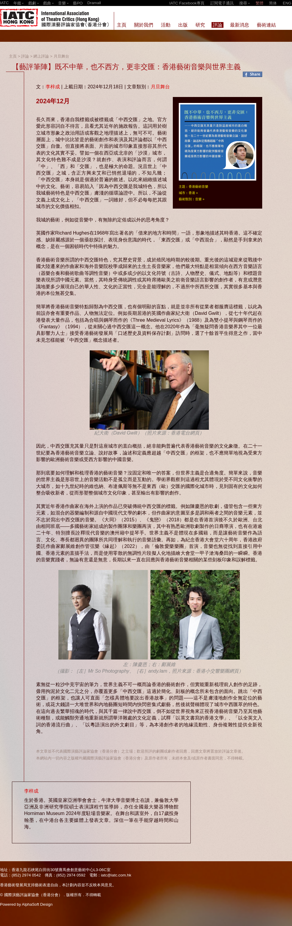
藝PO (78, 3)
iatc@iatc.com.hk (116, 875)
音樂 (198, 199)
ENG (287, 3)
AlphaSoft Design (37, 904)
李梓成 (53, 86)
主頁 (13, 56)
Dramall (94, 3)
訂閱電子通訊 (222, 3)
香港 (192, 193)
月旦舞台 (61, 56)
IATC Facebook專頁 (186, 3)
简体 (273, 3)
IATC (4, 3)
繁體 (259, 3)
